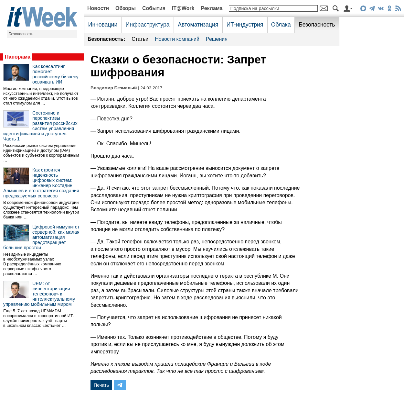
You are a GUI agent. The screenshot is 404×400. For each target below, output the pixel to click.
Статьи (140, 39)
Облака (281, 24)
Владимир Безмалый (113, 87)
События (153, 8)
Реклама (211, 8)
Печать (101, 385)
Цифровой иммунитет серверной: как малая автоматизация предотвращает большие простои (41, 237)
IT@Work (183, 8)
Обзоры (125, 8)
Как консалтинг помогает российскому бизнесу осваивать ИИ (55, 74)
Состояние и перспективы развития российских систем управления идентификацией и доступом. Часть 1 (40, 125)
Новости (98, 8)
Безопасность (21, 34)
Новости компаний (177, 39)
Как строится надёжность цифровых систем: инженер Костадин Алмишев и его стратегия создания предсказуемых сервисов (41, 182)
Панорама (17, 57)
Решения (217, 39)
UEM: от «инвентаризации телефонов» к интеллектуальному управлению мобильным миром (39, 294)
